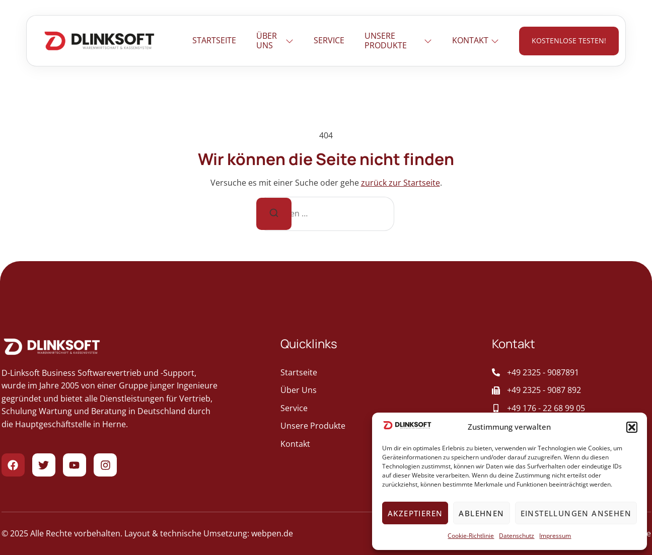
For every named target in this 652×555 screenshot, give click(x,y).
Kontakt (475, 40)
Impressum (555, 535)
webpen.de (272, 533)
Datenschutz (516, 535)
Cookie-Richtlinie (471, 535)
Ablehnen (481, 513)
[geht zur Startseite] (376, 372)
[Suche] (274, 214)
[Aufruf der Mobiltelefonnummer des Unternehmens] (571, 408)
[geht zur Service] (376, 408)
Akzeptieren (415, 513)
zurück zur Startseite (400, 182)
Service (329, 40)
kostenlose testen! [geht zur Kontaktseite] (569, 40)
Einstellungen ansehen (576, 513)
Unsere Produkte (398, 40)
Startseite (214, 40)
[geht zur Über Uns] (376, 390)
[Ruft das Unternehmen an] (571, 372)
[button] (632, 427)
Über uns (275, 40)
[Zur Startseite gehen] (99, 40)
